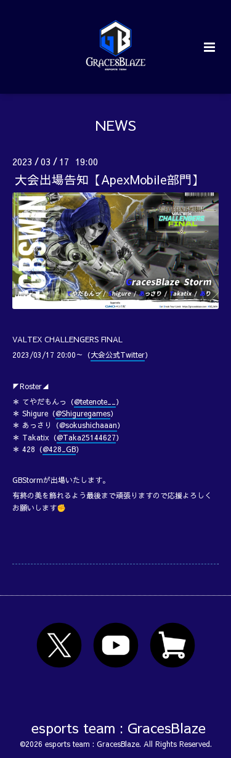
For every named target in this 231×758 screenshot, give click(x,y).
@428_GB (59, 449)
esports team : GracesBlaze (118, 726)
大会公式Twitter (118, 355)
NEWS (115, 124)
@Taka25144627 (86, 437)
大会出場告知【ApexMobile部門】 (109, 179)
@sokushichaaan (88, 425)
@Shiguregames (82, 413)
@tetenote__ (95, 401)
